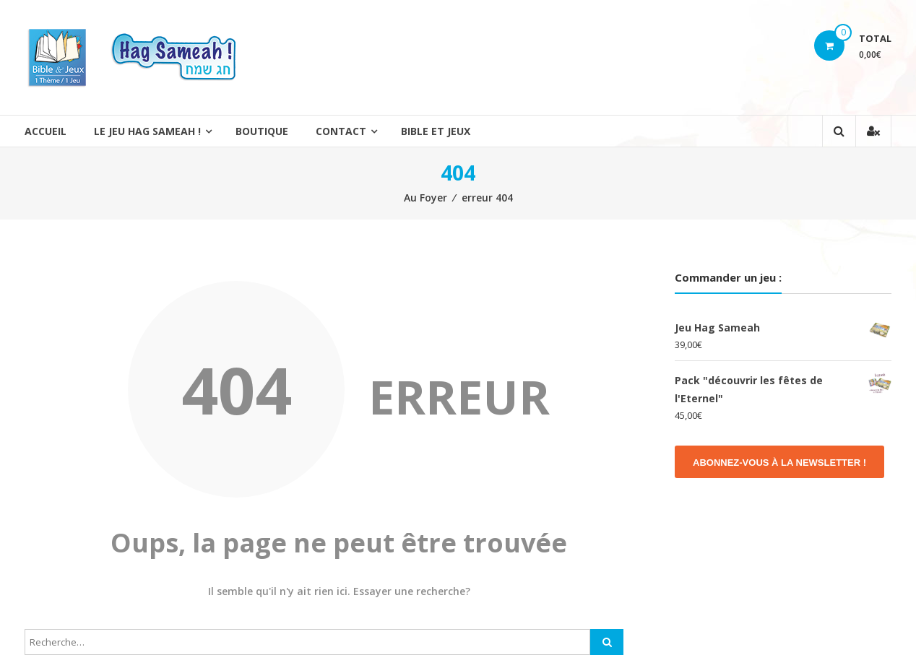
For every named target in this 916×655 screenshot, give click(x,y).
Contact (341, 131)
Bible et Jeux (435, 131)
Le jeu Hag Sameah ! (147, 131)
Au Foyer (425, 197)
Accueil (45, 131)
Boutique (262, 131)
